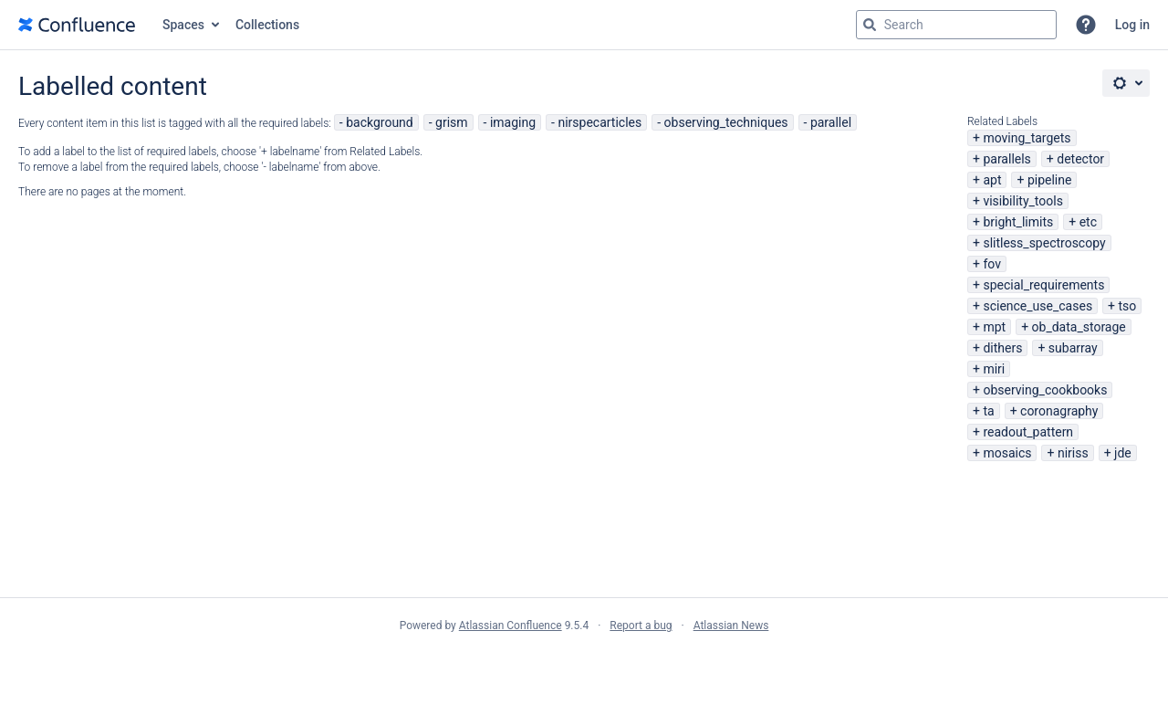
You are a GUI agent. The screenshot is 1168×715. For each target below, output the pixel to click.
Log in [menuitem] (1132, 24)
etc (1088, 222)
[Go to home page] (76, 24)
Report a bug (641, 625)
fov (992, 264)
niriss (1073, 453)
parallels (1006, 159)
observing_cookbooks (1045, 390)
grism (451, 122)
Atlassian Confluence (510, 625)
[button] (1086, 24)
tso (1128, 306)
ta (988, 411)
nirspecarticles (599, 122)
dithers (1002, 348)
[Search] (869, 24)
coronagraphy (1059, 411)
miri (994, 369)
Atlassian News (731, 625)
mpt (994, 327)
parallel (830, 122)
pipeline (1049, 180)
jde (1123, 453)
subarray (1073, 348)
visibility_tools (1022, 201)
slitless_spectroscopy (1044, 243)
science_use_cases (1037, 306)
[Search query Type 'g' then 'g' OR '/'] (956, 24)
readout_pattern (1028, 432)
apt (992, 180)
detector (1080, 159)
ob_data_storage (1079, 327)
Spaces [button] (183, 24)
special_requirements (1043, 285)
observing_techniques (726, 122)
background (379, 122)
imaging (513, 122)
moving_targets (1026, 138)
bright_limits (1018, 222)
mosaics (1007, 453)
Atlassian (584, 666)
